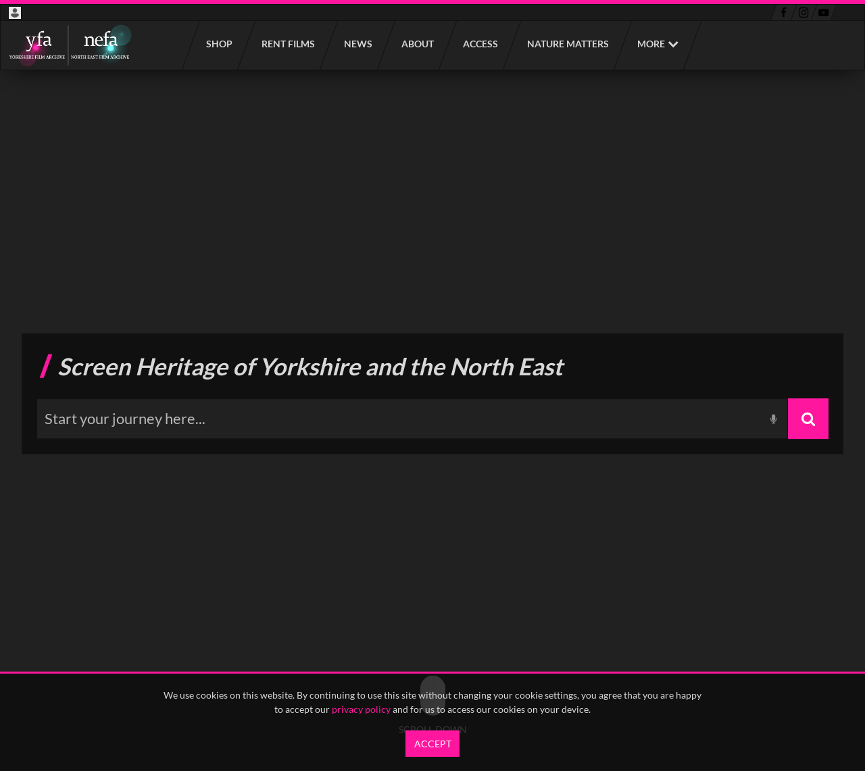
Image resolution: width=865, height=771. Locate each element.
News (357, 43)
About (417, 43)
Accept (432, 743)
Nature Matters (567, 43)
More (651, 43)
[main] (432, 393)
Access (479, 43)
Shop (218, 43)
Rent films (287, 43)
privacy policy (361, 709)
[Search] (808, 418)
